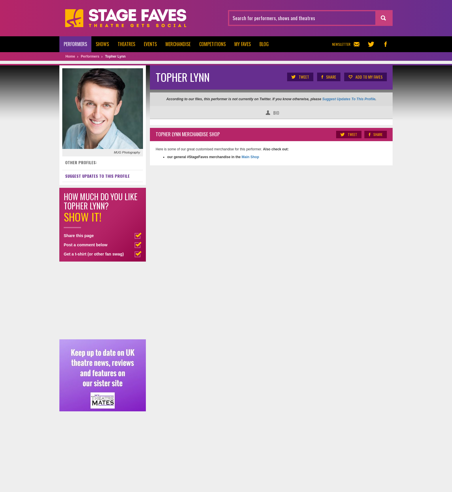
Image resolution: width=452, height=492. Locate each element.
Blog (264, 44)
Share (328, 77)
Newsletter (345, 44)
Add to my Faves (365, 77)
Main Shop (250, 157)
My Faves (242, 44)
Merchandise (178, 44)
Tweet (300, 77)
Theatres (126, 44)
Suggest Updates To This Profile (348, 99)
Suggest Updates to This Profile (97, 176)
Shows (102, 44)
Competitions (212, 44)
